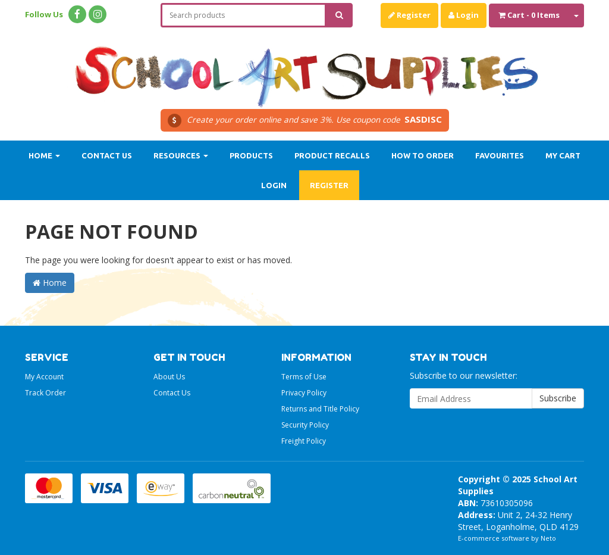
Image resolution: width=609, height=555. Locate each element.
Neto (548, 538)
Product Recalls (332, 155)
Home (44, 155)
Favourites (499, 155)
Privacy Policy (304, 393)
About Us (169, 377)
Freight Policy (303, 441)
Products (251, 155)
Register (409, 15)
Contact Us (106, 155)
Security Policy (305, 425)
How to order (422, 155)
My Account (44, 377)
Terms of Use (304, 377)
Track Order (45, 393)
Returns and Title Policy (320, 409)
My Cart (562, 155)
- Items (529, 15)
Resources (180, 155)
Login (463, 15)
